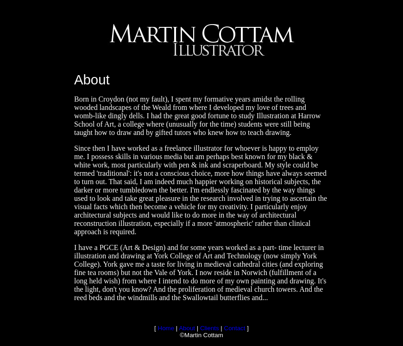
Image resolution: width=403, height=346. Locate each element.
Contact (235, 328)
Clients (209, 328)
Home (166, 328)
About (187, 328)
